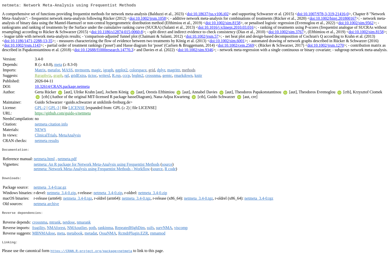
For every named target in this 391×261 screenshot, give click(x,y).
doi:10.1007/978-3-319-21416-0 (323, 15)
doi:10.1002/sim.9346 (195, 51)
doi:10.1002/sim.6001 (226, 42)
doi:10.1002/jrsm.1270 (325, 46)
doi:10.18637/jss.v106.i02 (208, 15)
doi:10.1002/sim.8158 (222, 24)
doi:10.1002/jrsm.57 (202, 37)
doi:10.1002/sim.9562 (355, 24)
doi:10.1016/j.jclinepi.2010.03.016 (226, 28)
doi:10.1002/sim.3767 (286, 33)
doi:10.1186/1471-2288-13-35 (28, 42)
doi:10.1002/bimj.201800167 (333, 19)
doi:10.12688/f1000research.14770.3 (103, 51)
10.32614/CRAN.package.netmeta (62, 87)
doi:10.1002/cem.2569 (236, 46)
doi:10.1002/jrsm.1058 (147, 19)
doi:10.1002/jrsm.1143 (22, 46)
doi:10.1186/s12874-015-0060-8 (117, 33)
